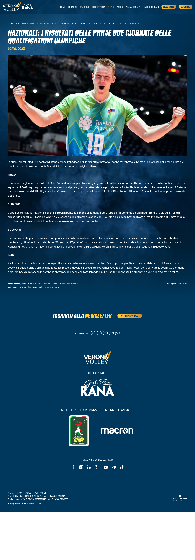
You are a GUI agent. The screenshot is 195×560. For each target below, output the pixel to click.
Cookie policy (28, 503)
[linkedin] (93, 333)
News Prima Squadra (30, 23)
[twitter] (105, 333)
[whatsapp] (117, 333)
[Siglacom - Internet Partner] (180, 500)
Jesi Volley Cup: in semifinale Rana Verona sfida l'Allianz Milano (49, 283)
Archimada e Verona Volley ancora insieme (39, 286)
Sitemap (39, 503)
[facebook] (99, 333)
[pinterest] (111, 333)
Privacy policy (14, 503)
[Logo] (12, 6)
